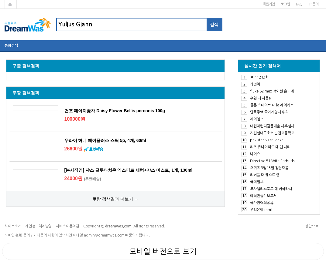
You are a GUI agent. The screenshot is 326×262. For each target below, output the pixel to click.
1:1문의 (313, 4)
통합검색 (11, 45)
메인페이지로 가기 (10, 4)
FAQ (299, 4)
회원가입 (269, 4)
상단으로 (311, 226)
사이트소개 (13, 226)
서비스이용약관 (67, 226)
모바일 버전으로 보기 (163, 251)
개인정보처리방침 (38, 226)
